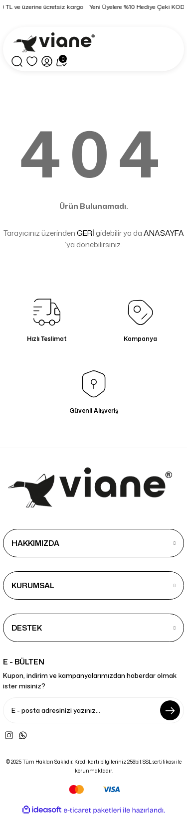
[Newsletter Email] (93, 710)
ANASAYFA (164, 233)
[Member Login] (47, 61)
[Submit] (170, 710)
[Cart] (62, 61)
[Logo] (56, 43)
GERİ (85, 233)
